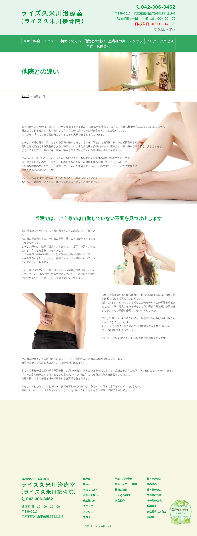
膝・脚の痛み (154, 489)
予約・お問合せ (123, 478)
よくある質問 (122, 495)
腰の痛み (152, 484)
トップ (25, 96)
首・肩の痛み (154, 478)
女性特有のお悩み (157, 511)
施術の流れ (121, 489)
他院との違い (90, 495)
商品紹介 (120, 500)
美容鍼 (150, 517)
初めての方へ (90, 489)
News (86, 484)
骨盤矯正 (152, 506)
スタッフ (88, 506)
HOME (86, 478)
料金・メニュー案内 (126, 484)
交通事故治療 (154, 495)
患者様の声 (89, 500)
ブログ (86, 517)
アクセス (88, 511)
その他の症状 (154, 500)
